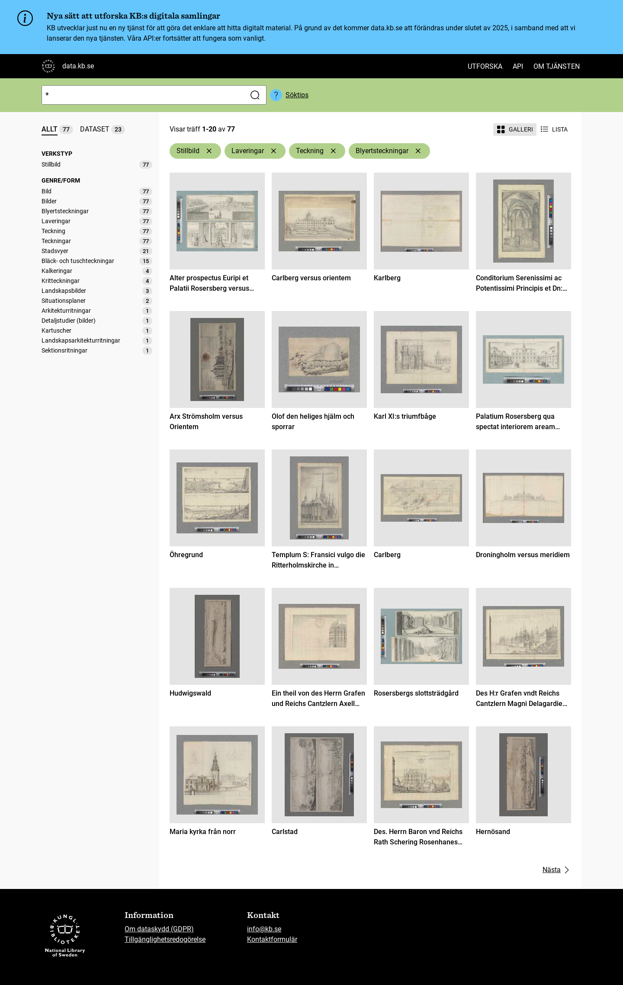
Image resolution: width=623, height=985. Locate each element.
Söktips (297, 95)
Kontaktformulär (272, 939)
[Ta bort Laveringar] (273, 151)
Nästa (557, 870)
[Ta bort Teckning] (333, 151)
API (518, 66)
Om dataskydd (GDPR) (159, 929)
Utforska (485, 66)
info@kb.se (264, 929)
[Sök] (142, 95)
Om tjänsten (556, 66)
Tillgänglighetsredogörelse (165, 939)
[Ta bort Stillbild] (209, 151)
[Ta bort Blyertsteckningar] (418, 151)
